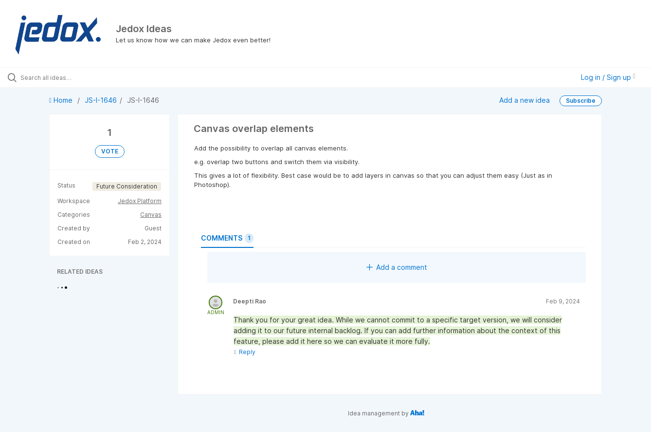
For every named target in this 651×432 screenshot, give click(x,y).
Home (61, 100)
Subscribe (581, 100)
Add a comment (396, 267)
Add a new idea (524, 100)
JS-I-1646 (101, 100)
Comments (227, 238)
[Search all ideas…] (77, 77)
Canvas (151, 214)
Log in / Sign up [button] (608, 77)
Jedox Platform (140, 201)
